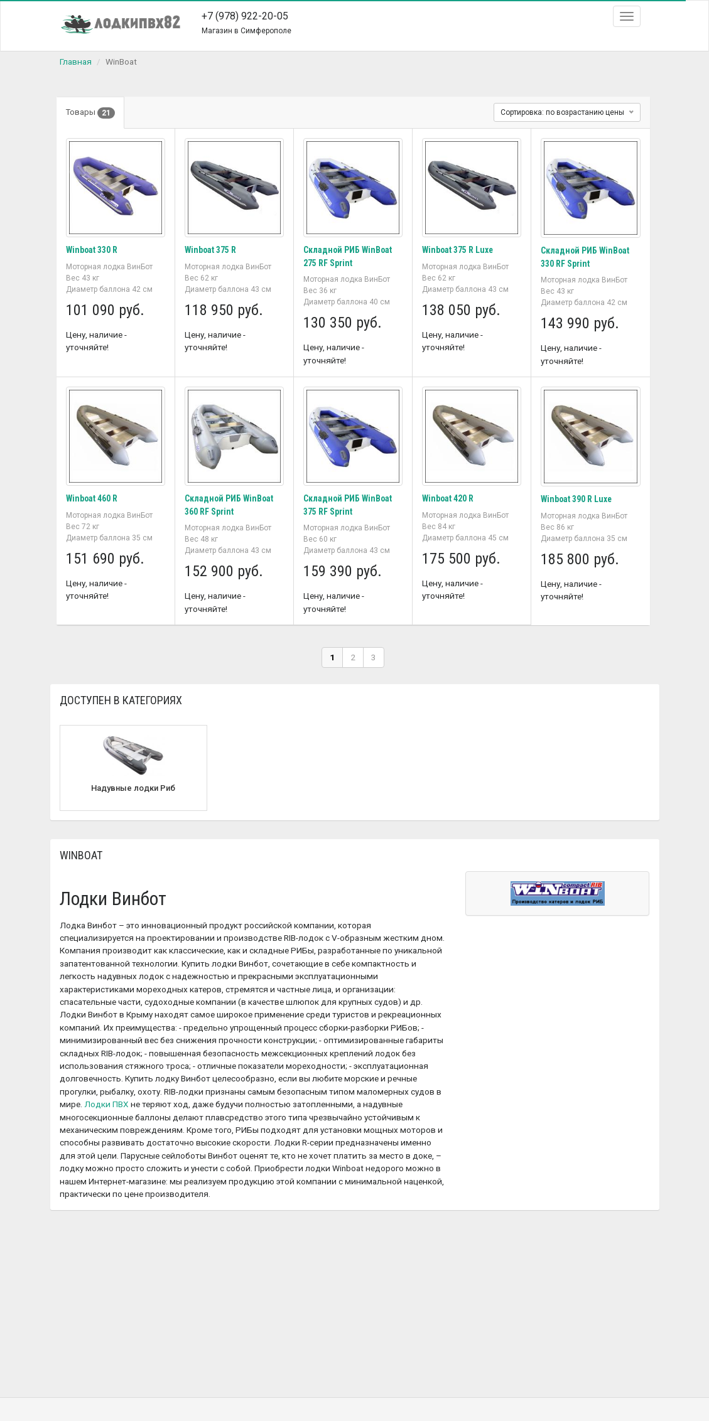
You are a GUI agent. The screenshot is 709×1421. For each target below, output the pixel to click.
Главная (76, 61)
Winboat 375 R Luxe (458, 250)
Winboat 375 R (211, 250)
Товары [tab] (91, 113)
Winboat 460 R (92, 498)
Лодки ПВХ (106, 1103)
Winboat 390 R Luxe (577, 498)
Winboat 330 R (92, 250)
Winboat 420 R (448, 498)
